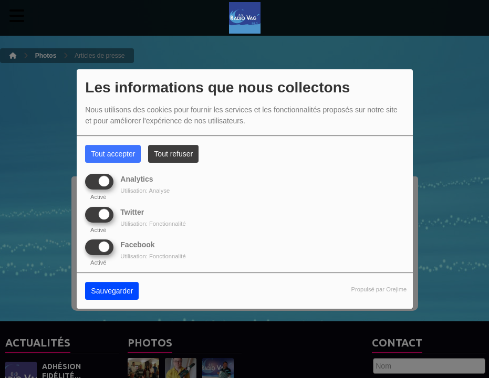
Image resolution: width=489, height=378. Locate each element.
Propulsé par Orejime (379, 289)
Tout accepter (113, 154)
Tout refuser (173, 154)
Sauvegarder (112, 291)
